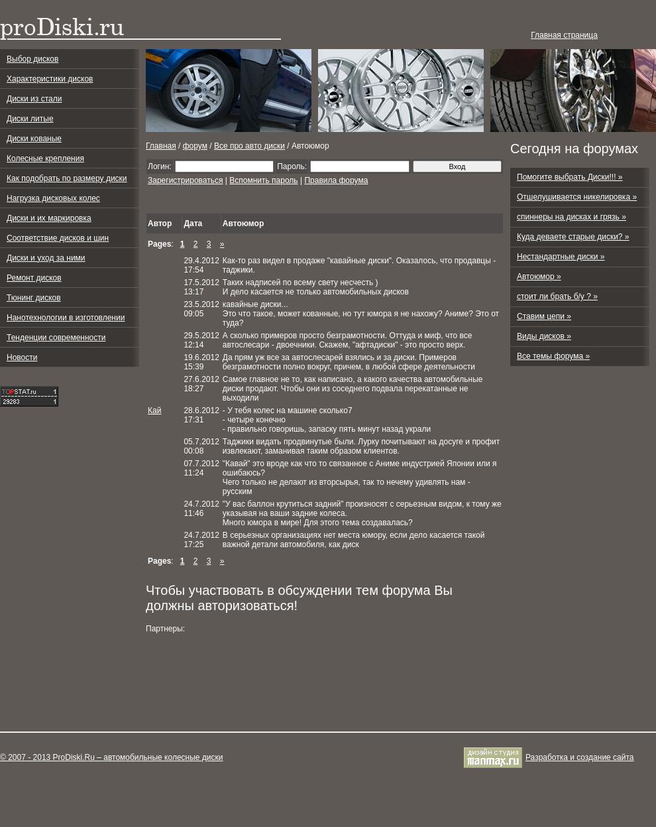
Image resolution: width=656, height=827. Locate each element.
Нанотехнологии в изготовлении (66, 317)
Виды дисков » (544, 336)
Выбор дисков (32, 59)
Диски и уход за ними (46, 258)
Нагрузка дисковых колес (53, 198)
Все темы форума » (553, 356)
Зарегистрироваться (185, 180)
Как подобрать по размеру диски (67, 178)
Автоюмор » (539, 276)
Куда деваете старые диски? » (573, 236)
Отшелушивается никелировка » (577, 197)
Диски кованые (34, 138)
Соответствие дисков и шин (58, 238)
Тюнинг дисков (34, 297)
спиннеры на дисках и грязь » (571, 217)
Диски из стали (34, 98)
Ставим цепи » (544, 316)
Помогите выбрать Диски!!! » (570, 177)
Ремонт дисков (34, 278)
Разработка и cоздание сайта (579, 757)
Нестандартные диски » (561, 256)
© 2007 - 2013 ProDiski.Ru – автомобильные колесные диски (111, 757)
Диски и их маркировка (49, 218)
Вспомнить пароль (263, 180)
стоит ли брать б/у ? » (557, 296)
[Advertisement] (197, 682)
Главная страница (564, 35)
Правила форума (336, 180)
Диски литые (30, 118)
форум (195, 146)
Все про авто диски (249, 146)
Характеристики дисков (50, 79)
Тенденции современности (56, 337)
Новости (22, 357)
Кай (154, 410)
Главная (161, 146)
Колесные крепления (45, 158)
